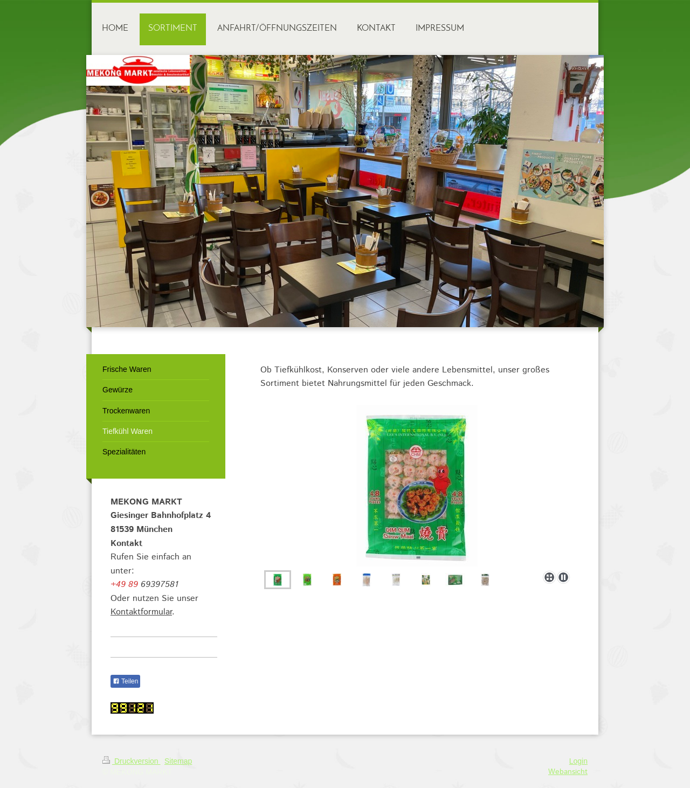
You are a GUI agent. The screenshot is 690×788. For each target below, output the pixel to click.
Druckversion (131, 761)
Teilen (125, 681)
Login (578, 761)
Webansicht (568, 771)
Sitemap (178, 761)
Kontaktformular (141, 612)
